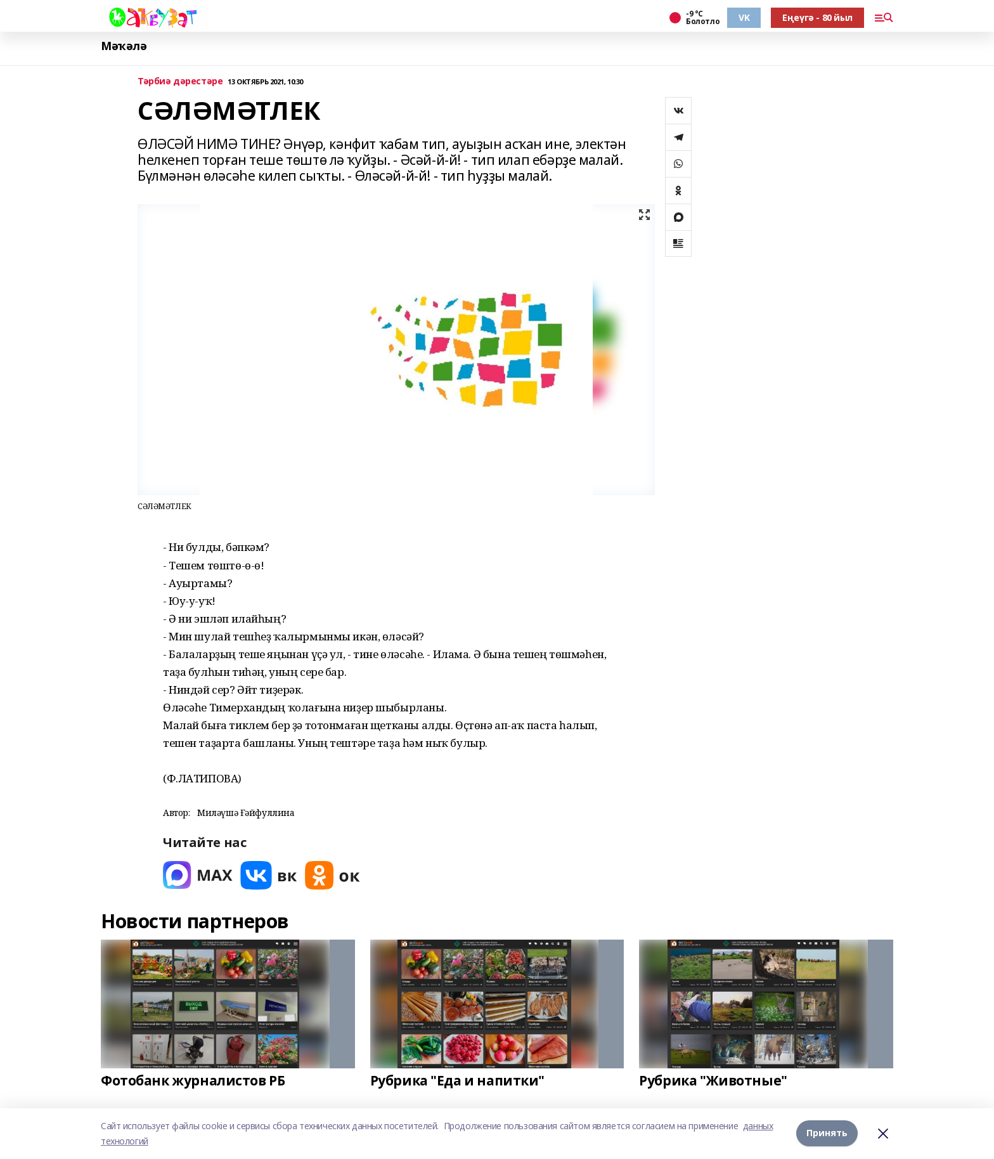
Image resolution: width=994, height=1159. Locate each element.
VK (744, 17)
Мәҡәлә (123, 46)
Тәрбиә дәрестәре (180, 81)
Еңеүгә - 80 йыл (817, 17)
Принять (827, 1133)
